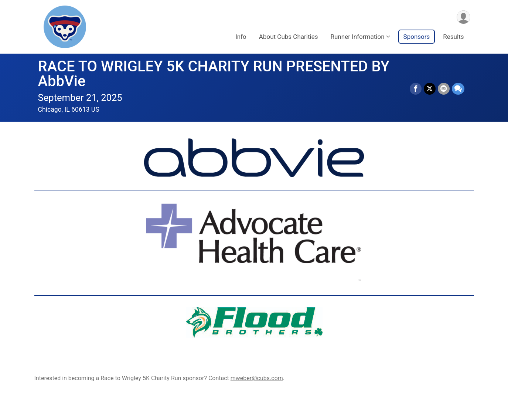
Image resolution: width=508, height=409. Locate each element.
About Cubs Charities (288, 36)
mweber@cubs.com (257, 378)
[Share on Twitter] (430, 89)
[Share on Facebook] (416, 89)
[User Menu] (463, 17)
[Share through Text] (458, 89)
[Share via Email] (444, 89)
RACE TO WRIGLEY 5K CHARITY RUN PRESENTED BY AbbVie (214, 74)
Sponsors (416, 36)
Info (240, 36)
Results (453, 36)
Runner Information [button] (357, 36)
